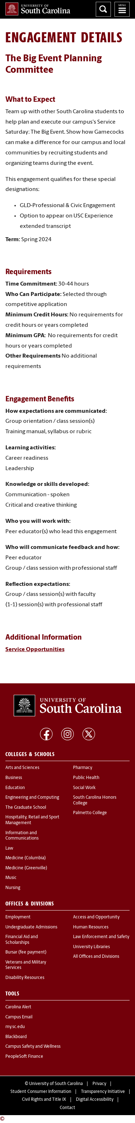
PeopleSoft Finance (24, 1057)
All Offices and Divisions (96, 957)
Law (9, 848)
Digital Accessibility (94, 1100)
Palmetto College (90, 813)
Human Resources (90, 927)
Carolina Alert (18, 1007)
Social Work (84, 788)
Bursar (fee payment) (25, 952)
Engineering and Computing (32, 797)
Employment (18, 917)
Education (15, 788)
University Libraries (91, 947)
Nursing (12, 888)
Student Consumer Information (40, 1092)
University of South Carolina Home (37, 9)
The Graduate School (25, 808)
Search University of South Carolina (103, 9)
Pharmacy (82, 768)
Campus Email (18, 1017)
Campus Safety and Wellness (32, 1047)
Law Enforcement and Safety (101, 937)
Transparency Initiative (103, 1092)
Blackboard (16, 1037)
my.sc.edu (15, 1027)
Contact (67, 1108)
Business (13, 778)
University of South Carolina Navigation (122, 9)
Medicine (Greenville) (26, 868)
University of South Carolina (56, 1084)
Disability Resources (24, 978)
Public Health (86, 778)
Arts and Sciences (22, 768)
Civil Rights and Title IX (44, 1100)
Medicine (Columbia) (25, 858)
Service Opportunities (34, 650)
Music (11, 878)
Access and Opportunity (96, 917)
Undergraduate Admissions (31, 927)
